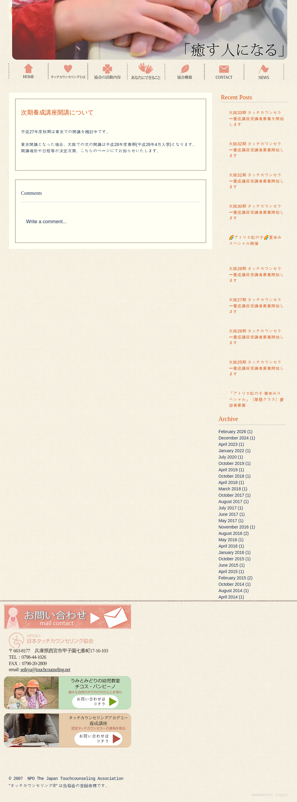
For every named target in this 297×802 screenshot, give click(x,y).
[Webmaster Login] (270, 795)
